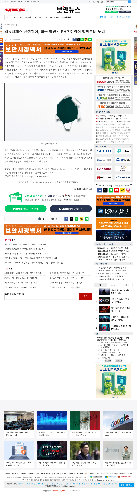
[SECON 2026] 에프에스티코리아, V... (111, 279)
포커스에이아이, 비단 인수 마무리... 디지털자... (68, 278)
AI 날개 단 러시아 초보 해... (113, 257)
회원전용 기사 (108, 17)
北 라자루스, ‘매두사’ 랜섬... (113, 248)
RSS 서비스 (90, 473)
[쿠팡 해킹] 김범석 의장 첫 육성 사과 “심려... (67, 282)
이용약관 (23, 473)
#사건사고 (43, 17)
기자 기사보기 (83, 189)
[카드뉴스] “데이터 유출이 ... (113, 254)
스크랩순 (126, 285)
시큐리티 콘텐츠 (124, 17)
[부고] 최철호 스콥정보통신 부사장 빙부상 (113, 136)
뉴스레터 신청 (35, 2)
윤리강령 (56, 473)
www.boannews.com (47, 182)
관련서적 (80, 473)
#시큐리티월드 (30, 17)
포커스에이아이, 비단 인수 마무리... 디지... (113, 273)
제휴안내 (72, 473)
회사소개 (7, 473)
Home (6, 25)
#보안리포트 (55, 17)
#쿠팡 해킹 (66, 17)
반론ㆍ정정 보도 (126, 485)
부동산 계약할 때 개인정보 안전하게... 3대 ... (21, 282)
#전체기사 (18, 17)
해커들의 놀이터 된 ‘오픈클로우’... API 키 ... (114, 118)
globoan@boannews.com (35, 176)
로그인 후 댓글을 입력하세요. (42, 296)
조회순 (100, 285)
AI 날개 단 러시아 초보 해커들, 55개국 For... (114, 127)
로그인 (6, 2)
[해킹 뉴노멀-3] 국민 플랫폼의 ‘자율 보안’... (21, 287)
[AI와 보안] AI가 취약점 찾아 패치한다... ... (113, 115)
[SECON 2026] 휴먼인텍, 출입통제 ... (111, 276)
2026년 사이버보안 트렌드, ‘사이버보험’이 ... (21, 278)
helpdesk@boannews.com (105, 480)
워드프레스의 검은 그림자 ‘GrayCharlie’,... (114, 139)
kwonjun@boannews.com (67, 486)
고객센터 (64, 473)
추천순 (113, 285)
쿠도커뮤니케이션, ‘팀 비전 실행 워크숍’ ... (113, 270)
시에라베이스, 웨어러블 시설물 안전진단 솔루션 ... (23, 273)
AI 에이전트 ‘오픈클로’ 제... (113, 259)
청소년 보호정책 (46, 473)
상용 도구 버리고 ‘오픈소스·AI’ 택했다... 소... (114, 141)
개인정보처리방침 (33, 473)
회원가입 (13, 2)
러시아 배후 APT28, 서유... (113, 251)
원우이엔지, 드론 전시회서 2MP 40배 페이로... (68, 273)
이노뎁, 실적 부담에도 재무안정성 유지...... (113, 267)
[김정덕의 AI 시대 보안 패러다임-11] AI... (66, 287)
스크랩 (27, 2)
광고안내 (15, 473)
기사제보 (20, 2)
